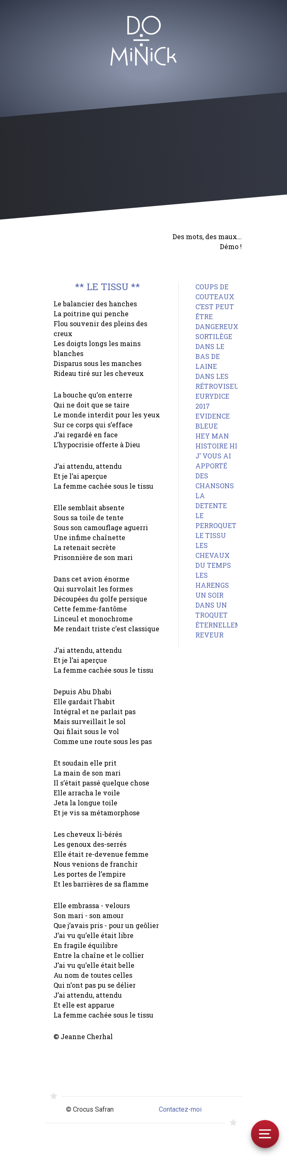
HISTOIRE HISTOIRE (228, 445)
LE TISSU (210, 535)
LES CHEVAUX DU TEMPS (213, 555)
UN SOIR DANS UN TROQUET (211, 605)
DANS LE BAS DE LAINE (209, 356)
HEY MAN (212, 435)
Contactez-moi (180, 1109)
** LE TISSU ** (107, 287)
